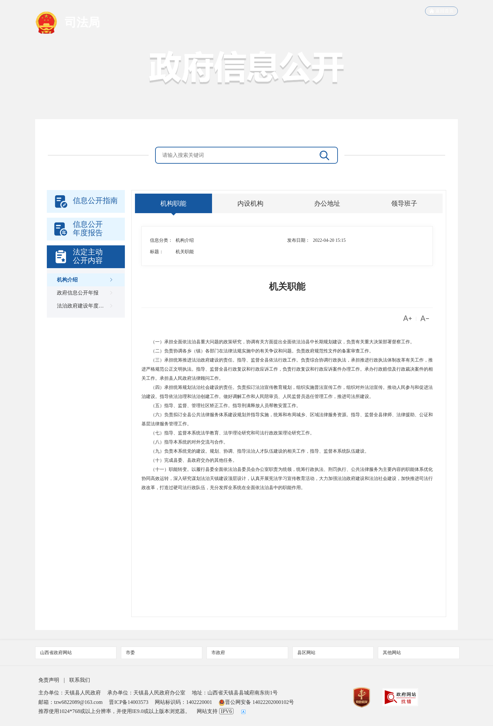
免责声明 (48, 680)
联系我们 (79, 680)
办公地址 (327, 203)
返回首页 (441, 11)
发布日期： (298, 240)
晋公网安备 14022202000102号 (256, 702)
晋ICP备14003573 (128, 702)
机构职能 (173, 203)
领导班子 (404, 203)
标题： (157, 251)
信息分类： (161, 240)
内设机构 (250, 203)
